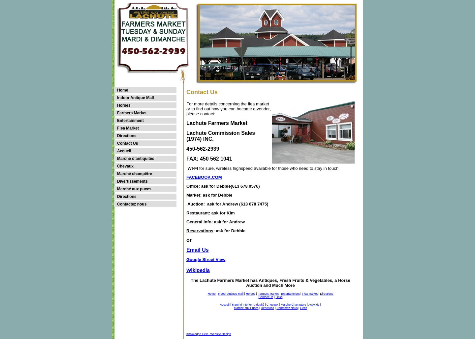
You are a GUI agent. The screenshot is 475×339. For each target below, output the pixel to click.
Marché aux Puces (246, 308)
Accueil (124, 151)
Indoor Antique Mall (230, 293)
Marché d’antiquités (135, 158)
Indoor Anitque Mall (135, 97)
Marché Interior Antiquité (248, 304)
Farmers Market (131, 113)
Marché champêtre (134, 173)
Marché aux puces (134, 189)
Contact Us (127, 143)
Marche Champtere (293, 304)
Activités (314, 304)
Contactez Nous (287, 308)
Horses (124, 105)
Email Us (197, 250)
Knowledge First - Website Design (208, 334)
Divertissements (132, 181)
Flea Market (128, 128)
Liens (303, 308)
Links (278, 297)
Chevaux (125, 166)
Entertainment (130, 120)
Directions (127, 135)
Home (122, 90)
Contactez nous (131, 204)
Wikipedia (198, 270)
